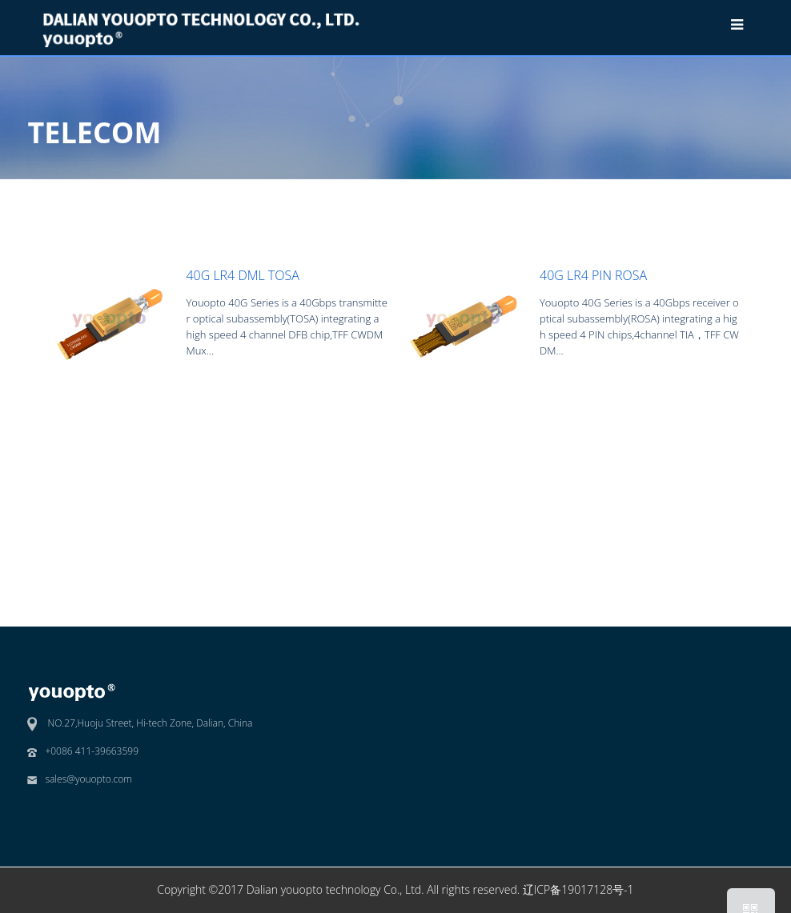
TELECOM (685, 192)
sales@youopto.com (88, 779)
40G (736, 192)
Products (622, 192)
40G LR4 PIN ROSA (593, 275)
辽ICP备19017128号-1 (578, 889)
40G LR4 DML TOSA (242, 275)
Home (568, 192)
